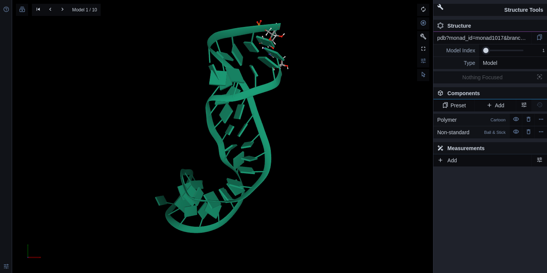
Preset (454, 105)
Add (495, 105)
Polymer (471, 120)
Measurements (461, 148)
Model (490, 63)
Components (488, 94)
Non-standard (471, 132)
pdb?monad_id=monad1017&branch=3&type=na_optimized (484, 38)
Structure (454, 26)
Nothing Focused (482, 77)
